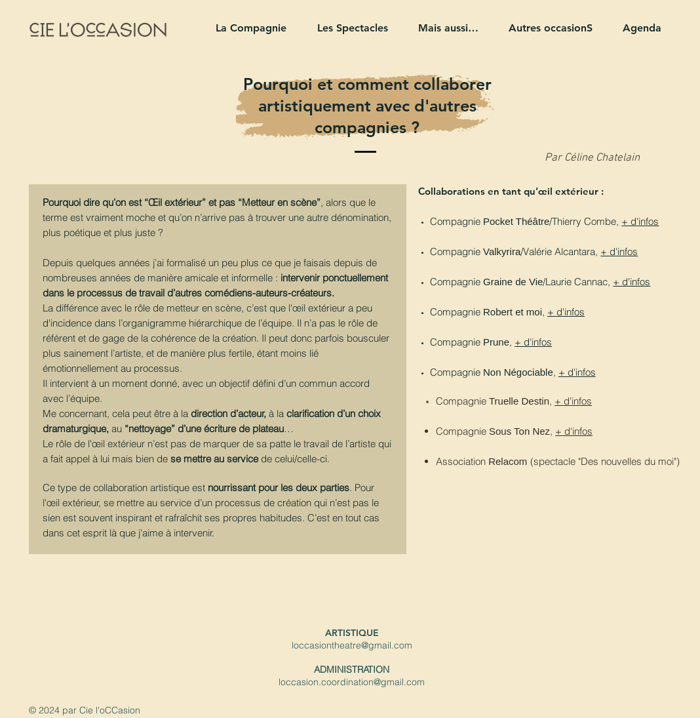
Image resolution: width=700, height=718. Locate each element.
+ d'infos (640, 221)
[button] (245, 27)
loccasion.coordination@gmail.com (352, 682)
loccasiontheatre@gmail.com (352, 645)
